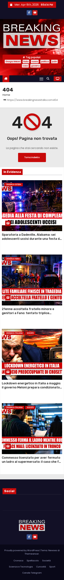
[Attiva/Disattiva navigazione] (41, 78)
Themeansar (32, 553)
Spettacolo (33, 560)
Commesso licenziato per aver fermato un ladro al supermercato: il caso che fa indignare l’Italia (31, 462)
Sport (52, 566)
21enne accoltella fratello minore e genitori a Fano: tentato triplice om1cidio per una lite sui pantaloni (28, 313)
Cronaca (18, 560)
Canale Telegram (32, 572)
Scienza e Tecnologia (21, 566)
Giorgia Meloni (12, 61)
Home (6, 95)
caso (25, 65)
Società (30, 333)
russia (35, 61)
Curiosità (41, 566)
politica (45, 61)
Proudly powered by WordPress (22, 550)
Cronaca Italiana (14, 333)
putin (54, 61)
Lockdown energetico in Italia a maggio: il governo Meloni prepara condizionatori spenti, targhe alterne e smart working (32, 387)
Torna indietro (32, 157)
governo (35, 65)
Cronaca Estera (13, 184)
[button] (49, 78)
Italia (26, 61)
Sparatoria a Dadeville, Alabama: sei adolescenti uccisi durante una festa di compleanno (31, 239)
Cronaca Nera (13, 259)
